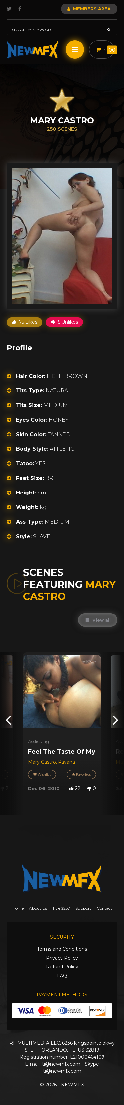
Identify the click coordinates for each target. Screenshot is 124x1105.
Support (83, 908)
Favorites (81, 774)
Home (18, 908)
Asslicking (38, 741)
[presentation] (8, 719)
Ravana (66, 762)
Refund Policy (62, 967)
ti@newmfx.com (61, 1064)
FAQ (62, 976)
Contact (104, 908)
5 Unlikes (64, 322)
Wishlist (42, 774)
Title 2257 (61, 908)
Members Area (89, 8)
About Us (38, 908)
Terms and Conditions (62, 949)
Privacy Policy (62, 958)
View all (98, 620)
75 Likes (24, 322)
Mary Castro (42, 762)
